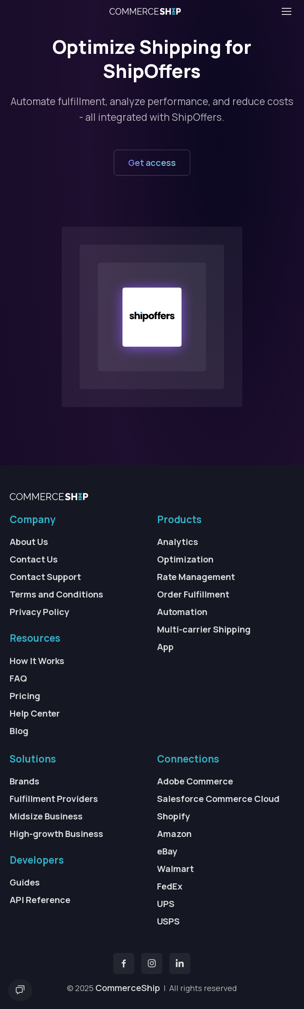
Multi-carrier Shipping (204, 629)
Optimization (185, 559)
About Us (29, 542)
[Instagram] (151, 963)
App (165, 647)
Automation (182, 612)
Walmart (175, 869)
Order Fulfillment (193, 594)
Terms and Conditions (56, 594)
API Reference (40, 900)
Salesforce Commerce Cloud (218, 799)
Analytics (177, 542)
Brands (24, 781)
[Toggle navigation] (286, 11)
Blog (19, 731)
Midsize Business (46, 816)
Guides (25, 882)
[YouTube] (179, 963)
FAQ (18, 678)
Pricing (25, 696)
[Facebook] (123, 963)
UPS (166, 904)
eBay (167, 851)
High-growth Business (56, 834)
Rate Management (196, 577)
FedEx (169, 886)
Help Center (35, 713)
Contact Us (34, 559)
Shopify (173, 816)
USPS (168, 921)
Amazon (174, 834)
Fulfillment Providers (54, 799)
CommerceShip (127, 988)
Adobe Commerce (195, 781)
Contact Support (45, 577)
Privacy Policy (39, 612)
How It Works (37, 661)
